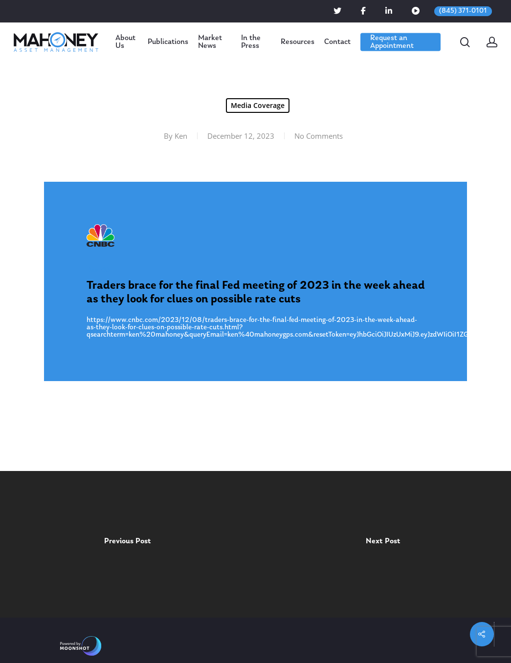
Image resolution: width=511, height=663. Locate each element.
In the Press (251, 42)
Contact (337, 42)
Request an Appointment (392, 42)
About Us (125, 42)
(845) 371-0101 (463, 11)
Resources (297, 42)
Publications (168, 42)
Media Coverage (258, 105)
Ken (181, 136)
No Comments (318, 136)
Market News (210, 42)
